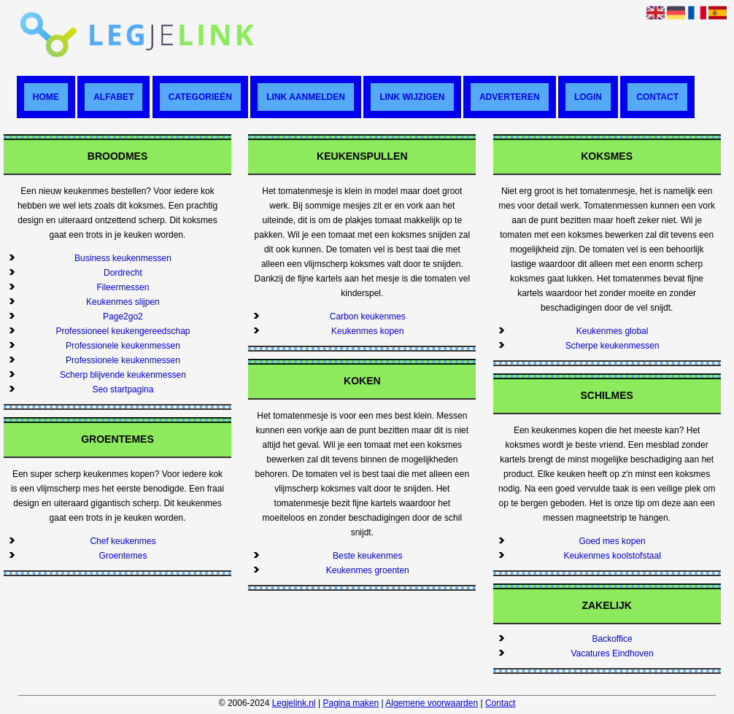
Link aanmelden (305, 97)
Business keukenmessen (122, 258)
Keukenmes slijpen (123, 302)
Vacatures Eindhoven (612, 653)
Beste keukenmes (367, 556)
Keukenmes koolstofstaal (611, 556)
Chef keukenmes (122, 541)
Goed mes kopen (612, 541)
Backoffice (612, 639)
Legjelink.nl (294, 703)
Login (588, 97)
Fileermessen (122, 287)
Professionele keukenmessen (123, 346)
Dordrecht (123, 273)
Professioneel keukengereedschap (122, 331)
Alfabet (113, 97)
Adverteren (509, 97)
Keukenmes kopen (367, 331)
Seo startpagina (122, 389)
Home (46, 97)
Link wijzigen (411, 97)
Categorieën (200, 97)
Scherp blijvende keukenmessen (123, 375)
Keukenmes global (612, 331)
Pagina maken (351, 703)
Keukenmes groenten (367, 570)
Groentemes (122, 556)
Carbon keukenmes (368, 316)
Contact (657, 97)
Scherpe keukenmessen (612, 346)
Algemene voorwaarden (431, 703)
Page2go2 (123, 316)
